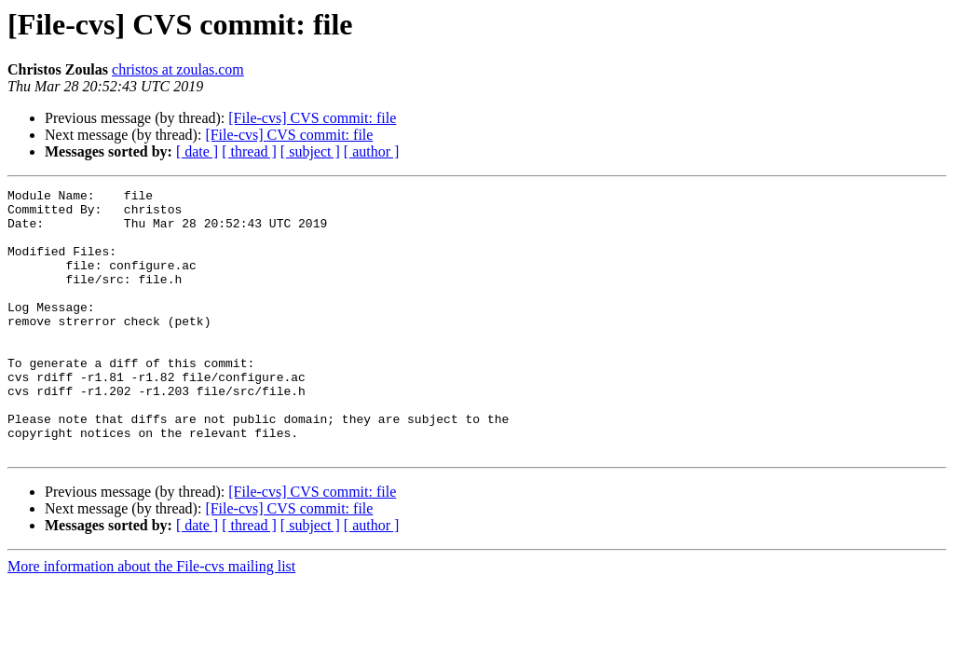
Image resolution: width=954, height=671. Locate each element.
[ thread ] (249, 151)
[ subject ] (310, 151)
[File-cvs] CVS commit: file (312, 118)
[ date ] (197, 151)
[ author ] (372, 151)
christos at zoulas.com (178, 69)
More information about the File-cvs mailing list (151, 619)
